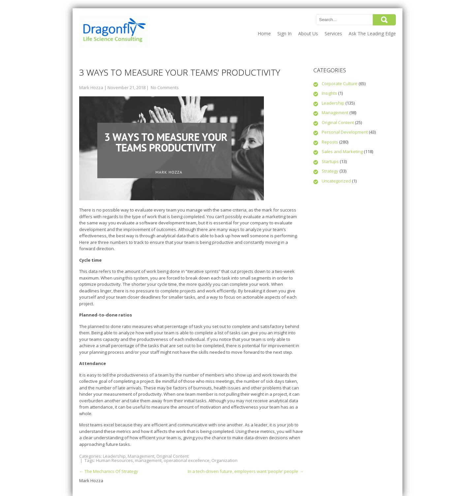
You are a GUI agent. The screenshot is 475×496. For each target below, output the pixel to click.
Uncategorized (336, 181)
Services (333, 33)
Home (264, 33)
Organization (224, 460)
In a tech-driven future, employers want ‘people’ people (245, 471)
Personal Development (345, 132)
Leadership (114, 456)
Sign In (284, 33)
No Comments (165, 87)
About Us (308, 33)
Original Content (172, 456)
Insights (329, 93)
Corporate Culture (340, 83)
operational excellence (186, 460)
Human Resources (114, 460)
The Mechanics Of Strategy (108, 471)
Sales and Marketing (342, 151)
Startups (330, 161)
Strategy (330, 171)
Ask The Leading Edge (372, 33)
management (148, 460)
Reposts (330, 142)
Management (141, 456)
